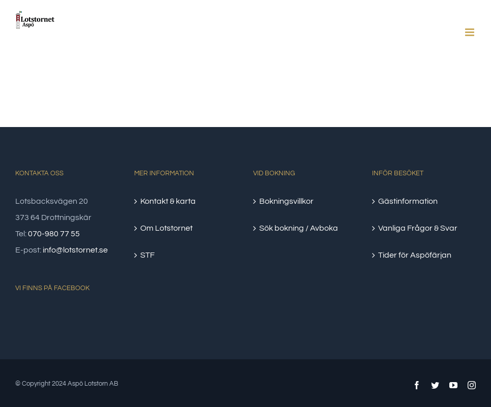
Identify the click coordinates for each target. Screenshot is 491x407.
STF (147, 255)
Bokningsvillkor (286, 201)
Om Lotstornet (166, 228)
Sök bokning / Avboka (298, 228)
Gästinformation (408, 201)
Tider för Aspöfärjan (414, 255)
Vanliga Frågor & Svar (417, 228)
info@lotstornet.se (75, 250)
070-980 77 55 (54, 234)
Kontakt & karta (168, 201)
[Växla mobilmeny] (470, 32)
